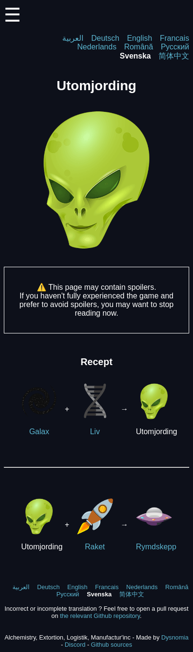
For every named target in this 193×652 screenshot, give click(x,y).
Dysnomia (175, 637)
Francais (174, 38)
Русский (175, 47)
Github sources (111, 644)
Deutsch (105, 38)
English (139, 38)
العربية (72, 38)
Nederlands (96, 47)
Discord (75, 644)
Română (138, 47)
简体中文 (174, 56)
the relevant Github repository (100, 615)
